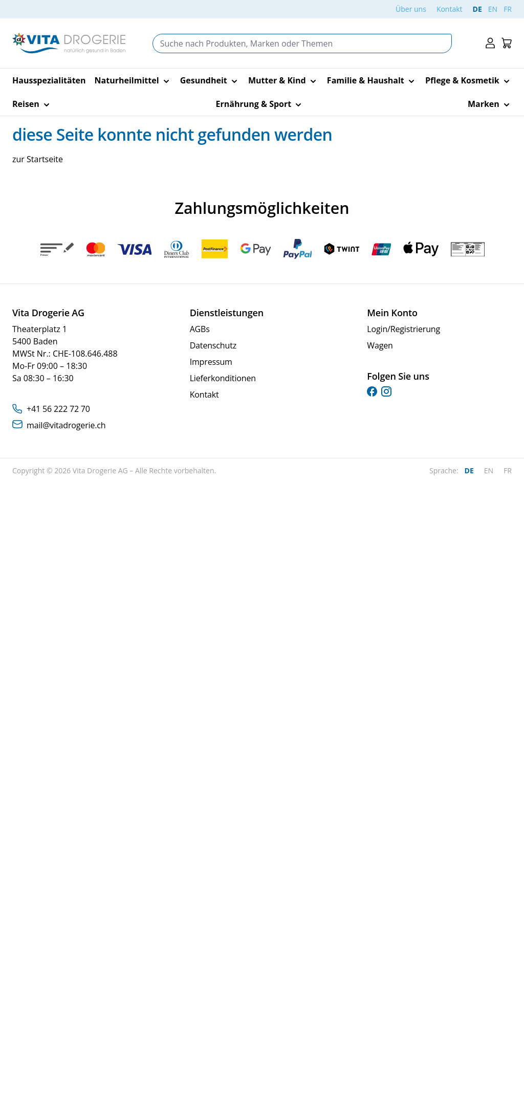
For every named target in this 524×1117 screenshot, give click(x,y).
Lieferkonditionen (223, 378)
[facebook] (372, 391)
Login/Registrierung (403, 329)
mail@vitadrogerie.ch (66, 425)
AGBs (200, 329)
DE (477, 9)
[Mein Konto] (490, 43)
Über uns (411, 9)
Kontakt (449, 9)
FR (508, 9)
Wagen (379, 345)
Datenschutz (213, 345)
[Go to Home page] (68, 43)
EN (492, 9)
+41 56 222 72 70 (58, 408)
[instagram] (386, 391)
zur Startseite (37, 159)
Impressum (211, 361)
